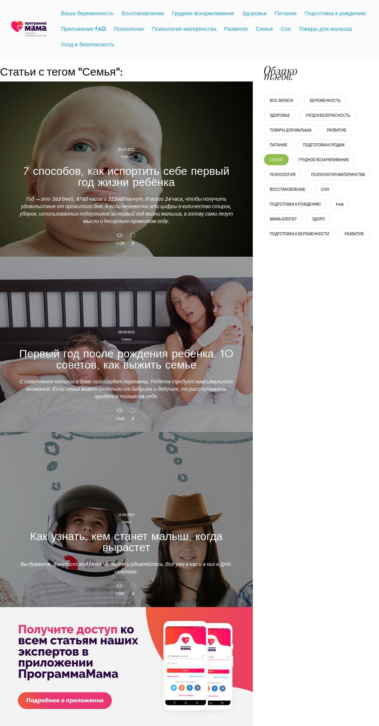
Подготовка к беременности (299, 234)
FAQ (339, 204)
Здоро (318, 219)
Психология (283, 174)
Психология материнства (338, 174)
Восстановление (288, 189)
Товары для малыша (291, 130)
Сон (325, 189)
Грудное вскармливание (323, 159)
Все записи (282, 100)
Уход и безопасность (327, 115)
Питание (279, 145)
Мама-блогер (283, 219)
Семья (276, 159)
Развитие (336, 130)
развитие (354, 234)
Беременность (325, 100)
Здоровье (280, 115)
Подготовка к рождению (295, 204)
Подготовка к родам (324, 145)
